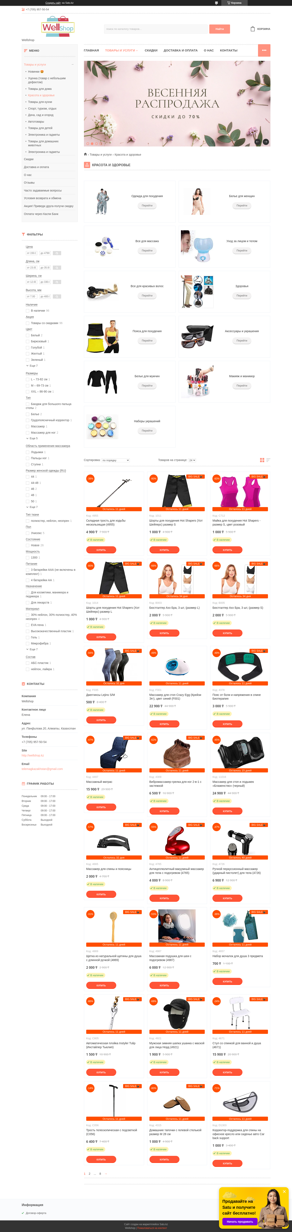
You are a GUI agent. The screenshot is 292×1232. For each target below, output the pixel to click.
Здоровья (241, 286)
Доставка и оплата (36, 167)
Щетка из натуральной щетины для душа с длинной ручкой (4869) (114, 958)
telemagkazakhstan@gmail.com (42, 769)
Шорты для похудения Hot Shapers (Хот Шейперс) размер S (176, 522)
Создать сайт (53, 2)
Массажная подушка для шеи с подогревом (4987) (170, 958)
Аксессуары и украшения (242, 331)
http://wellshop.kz (33, 755)
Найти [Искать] (220, 28)
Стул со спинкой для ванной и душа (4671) (236, 1045)
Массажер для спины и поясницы (108, 869)
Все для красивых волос (147, 286)
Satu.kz (164, 1224)
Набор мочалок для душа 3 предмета (237, 956)
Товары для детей (40, 128)
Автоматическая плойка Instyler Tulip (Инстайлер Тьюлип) (111, 1045)
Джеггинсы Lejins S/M (100, 695)
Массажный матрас (99, 781)
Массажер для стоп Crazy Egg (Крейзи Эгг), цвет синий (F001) (175, 696)
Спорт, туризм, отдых (42, 108)
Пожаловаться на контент (152, 1228)
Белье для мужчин (147, 376)
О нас (28, 175)
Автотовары (36, 121)
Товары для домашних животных (43, 143)
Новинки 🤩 (36, 71)
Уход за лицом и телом (242, 241)
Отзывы (29, 182)
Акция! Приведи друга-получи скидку (49, 206)
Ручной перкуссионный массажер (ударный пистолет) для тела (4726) (236, 871)
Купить (101, 550)
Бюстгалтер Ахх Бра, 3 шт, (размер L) (174, 607)
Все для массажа (147, 241)
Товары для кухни (40, 102)
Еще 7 (34, 365)
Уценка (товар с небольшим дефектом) (47, 80)
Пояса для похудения (147, 331)
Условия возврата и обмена (42, 198)
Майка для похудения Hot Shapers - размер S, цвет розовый (236, 522)
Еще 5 (34, 438)
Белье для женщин (242, 196)
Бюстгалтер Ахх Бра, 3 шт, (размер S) (237, 607)
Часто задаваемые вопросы (43, 190)
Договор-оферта (36, 1213)
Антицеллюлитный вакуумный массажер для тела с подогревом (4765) (176, 871)
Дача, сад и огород (40, 115)
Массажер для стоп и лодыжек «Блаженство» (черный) (233, 783)
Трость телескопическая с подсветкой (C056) (111, 1132)
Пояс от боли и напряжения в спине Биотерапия (236, 696)
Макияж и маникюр (241, 376)
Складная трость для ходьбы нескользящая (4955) (106, 522)
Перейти (147, 205)
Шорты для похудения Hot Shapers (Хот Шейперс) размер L (112, 609)
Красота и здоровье (41, 95)
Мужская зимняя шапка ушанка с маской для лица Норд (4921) (176, 1045)
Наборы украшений (147, 421)
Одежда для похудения (147, 196)
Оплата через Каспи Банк (41, 214)
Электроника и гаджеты (44, 134)
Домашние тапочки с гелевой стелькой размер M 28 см (175, 1132)
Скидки (29, 159)
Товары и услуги (35, 64)
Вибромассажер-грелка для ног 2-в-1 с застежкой (175, 783)
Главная (91, 50)
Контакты (228, 50)
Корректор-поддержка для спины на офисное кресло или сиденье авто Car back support (238, 1134)
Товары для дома (40, 88)
